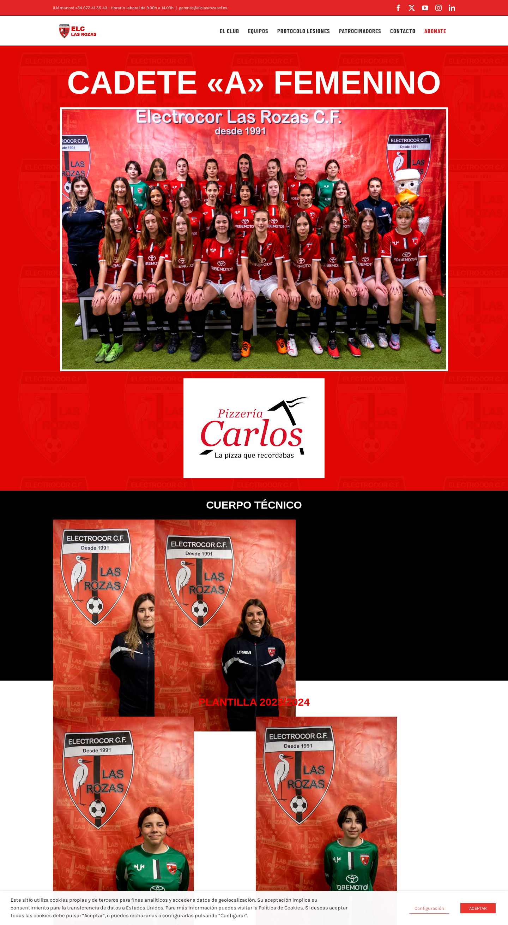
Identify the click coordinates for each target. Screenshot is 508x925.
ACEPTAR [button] (478, 908)
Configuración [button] (429, 908)
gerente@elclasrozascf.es (203, 7)
